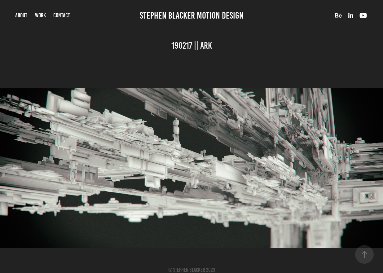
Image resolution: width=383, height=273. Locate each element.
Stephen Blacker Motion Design (192, 15)
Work (40, 15)
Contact (61, 15)
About (21, 15)
